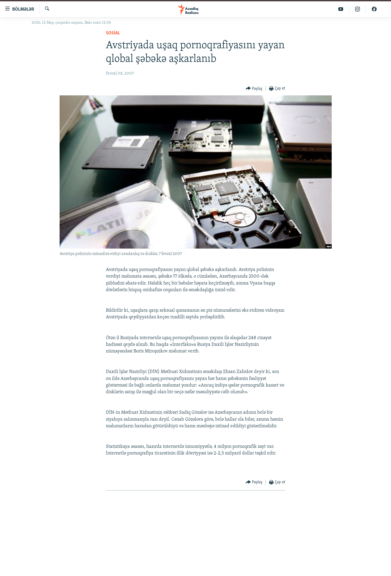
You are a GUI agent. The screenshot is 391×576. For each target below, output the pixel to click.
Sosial (113, 33)
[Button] (254, 88)
